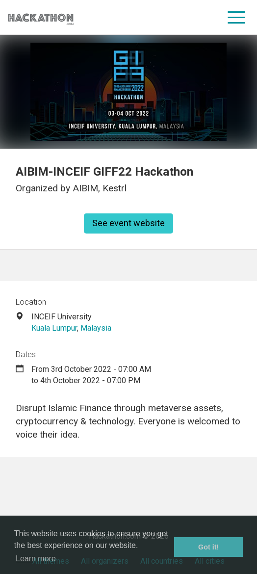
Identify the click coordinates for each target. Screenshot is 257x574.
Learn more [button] (36, 558)
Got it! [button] (208, 547)
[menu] (237, 17)
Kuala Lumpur (54, 328)
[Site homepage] (41, 17)
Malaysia (95, 328)
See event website (128, 223)
